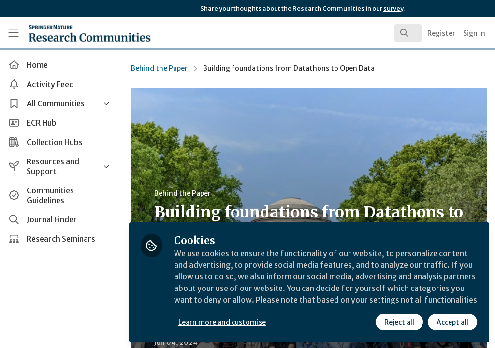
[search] (408, 33)
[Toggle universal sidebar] (13, 32)
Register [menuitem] (441, 33)
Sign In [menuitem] (474, 33)
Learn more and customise (222, 322)
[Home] (72, 32)
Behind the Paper (159, 68)
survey (393, 8)
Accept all (452, 322)
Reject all (399, 322)
